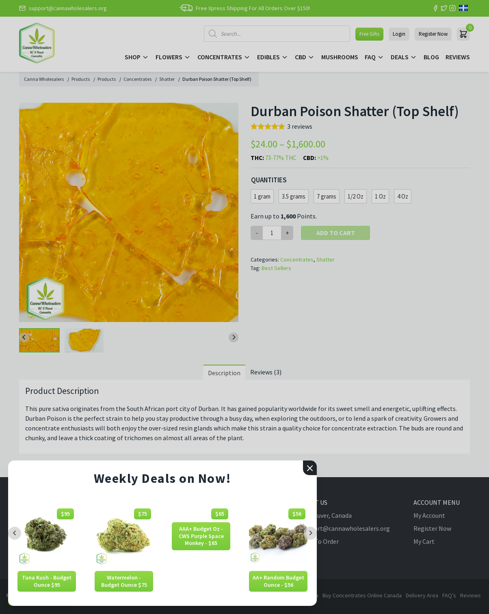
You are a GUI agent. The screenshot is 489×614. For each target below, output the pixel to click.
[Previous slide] (14, 533)
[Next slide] (310, 533)
